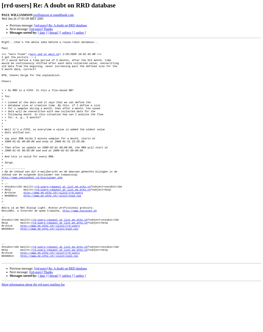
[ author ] (80, 32)
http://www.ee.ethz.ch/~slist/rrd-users (53, 223)
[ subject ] (66, 32)
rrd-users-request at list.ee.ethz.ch (62, 216)
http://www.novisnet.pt (79, 245)
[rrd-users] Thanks (41, 29)
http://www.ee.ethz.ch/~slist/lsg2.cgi (52, 227)
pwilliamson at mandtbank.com (53, 15)
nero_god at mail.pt (44, 57)
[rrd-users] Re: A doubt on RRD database (60, 25)
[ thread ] (53, 32)
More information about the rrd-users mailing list (33, 328)
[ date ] (42, 32)
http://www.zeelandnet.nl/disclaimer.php (32, 205)
